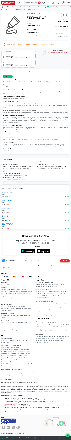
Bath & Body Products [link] (6, 291)
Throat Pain (61, 338)
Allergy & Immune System (7, 361)
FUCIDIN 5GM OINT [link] (7, 208)
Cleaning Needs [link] (5, 328)
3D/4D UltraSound (51, 291)
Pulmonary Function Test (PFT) (43, 297)
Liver (52, 303)
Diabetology (51, 324)
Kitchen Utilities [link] (27, 328)
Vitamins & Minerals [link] (16, 315)
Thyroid (41, 305)
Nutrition (14, 357)
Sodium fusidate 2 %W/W (33, 25)
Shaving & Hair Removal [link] (15, 293)
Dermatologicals (5, 359)
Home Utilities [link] (19, 328)
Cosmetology (38, 329)
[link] (8, 2)
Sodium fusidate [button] (7, 76)
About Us (4, 266)
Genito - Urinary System (6, 355)
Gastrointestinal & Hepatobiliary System (10, 347)
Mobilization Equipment (6, 373)
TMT (65, 291)
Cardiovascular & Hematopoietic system (10, 349)
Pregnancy (58, 307)
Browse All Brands (38, 266)
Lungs (55, 303)
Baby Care (9, 284)
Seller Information (32, 35)
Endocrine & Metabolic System (20, 355)
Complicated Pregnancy (58, 331)
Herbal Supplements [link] (26, 315)
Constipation (65, 336)
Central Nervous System (6, 351)
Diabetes (60, 305)
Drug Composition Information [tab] (35, 71)
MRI (36, 291)
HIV (63, 307)
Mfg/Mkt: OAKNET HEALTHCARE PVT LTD (36, 16)
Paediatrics (55, 322)
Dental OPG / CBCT (60, 293)
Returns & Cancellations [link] (50, 438)
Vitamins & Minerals (6, 357)
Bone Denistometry (51, 293)
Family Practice (48, 322)
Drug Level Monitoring (55, 311)
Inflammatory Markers (45, 315)
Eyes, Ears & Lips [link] (5, 293)
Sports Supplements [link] (5, 315)
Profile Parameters (49, 284)
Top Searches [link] (28, 340)
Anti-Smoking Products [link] (6, 310)
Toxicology (38, 311)
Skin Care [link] (3, 289)
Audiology (67, 331)
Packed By (39, 162)
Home (2, 9)
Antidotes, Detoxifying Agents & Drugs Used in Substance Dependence (17, 363)
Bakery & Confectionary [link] (11, 330)
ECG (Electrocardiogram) (47, 295)
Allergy (37, 305)
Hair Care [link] (24, 289)
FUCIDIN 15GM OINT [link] (7, 217)
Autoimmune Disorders (58, 313)
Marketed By (6, 171)
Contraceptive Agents (6, 353)
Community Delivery (60, 266)
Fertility (60, 303)
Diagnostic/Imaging (19, 375)
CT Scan (40, 291)
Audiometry (38, 295)
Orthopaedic (16, 373)
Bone (64, 305)
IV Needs (31, 371)
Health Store (6, 7)
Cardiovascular (11, 371)
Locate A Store (18, 266)
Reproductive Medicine (47, 329)
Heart (49, 303)
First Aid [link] (3, 306)
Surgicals (22, 373)
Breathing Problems (45, 340)
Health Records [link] (4, 340)
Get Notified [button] (59, 33)
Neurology (43, 327)
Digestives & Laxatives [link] (15, 308)
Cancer (42, 307)
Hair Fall (37, 340)
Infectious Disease (40, 313)
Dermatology (49, 327)
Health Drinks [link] (4, 299)
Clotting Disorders (45, 311)
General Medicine (40, 322)
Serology (56, 284)
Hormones (28, 351)
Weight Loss (58, 336)
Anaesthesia (4, 371)
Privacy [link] (38, 438)
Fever (56, 305)
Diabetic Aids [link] (25, 322)
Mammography (59, 291)
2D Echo (43, 293)
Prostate (53, 307)
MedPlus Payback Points (57, 7)
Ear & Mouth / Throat (24, 357)
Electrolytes (54, 315)
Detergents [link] (12, 328)
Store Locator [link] (21, 340)
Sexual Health (39, 342)
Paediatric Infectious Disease (42, 331)
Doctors (31, 7)
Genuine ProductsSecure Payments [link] (57, 52)
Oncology (27, 353)
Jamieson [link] (3, 317)
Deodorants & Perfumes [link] (26, 291)
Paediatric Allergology (59, 329)
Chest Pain (38, 336)
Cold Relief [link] (14, 306)
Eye (17, 357)
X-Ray (44, 291)
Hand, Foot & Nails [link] (26, 293)
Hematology (45, 286)
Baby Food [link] (3, 284)
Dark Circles (38, 338)
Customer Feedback (49, 266)
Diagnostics (23, 7)
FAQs (9, 266)
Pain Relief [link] (8, 306)
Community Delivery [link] (18, 438)
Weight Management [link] (6, 301)
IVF (51, 331)
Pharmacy (15, 7)
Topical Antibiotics (17, 9)
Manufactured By (7, 162)
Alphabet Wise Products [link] (6, 342)
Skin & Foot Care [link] (5, 308)
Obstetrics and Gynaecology (42, 324)
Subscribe (65, 261)
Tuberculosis (39, 309)
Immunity (38, 307)
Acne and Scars (54, 340)
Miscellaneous (4, 365)
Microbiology (61, 284)
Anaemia (51, 305)
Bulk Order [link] (6, 438)
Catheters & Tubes (23, 371)
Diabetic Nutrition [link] (17, 322)
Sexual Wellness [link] (16, 291)
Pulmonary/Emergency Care (7, 375)
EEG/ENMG (38, 293)
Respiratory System (25, 349)
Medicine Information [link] (6, 338)
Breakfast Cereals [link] (13, 299)
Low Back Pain (45, 338)
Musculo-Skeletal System (19, 351)
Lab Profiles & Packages (41, 303)
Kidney (64, 303)
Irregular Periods (54, 338)
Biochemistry (39, 286)
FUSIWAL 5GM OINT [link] (7, 201)
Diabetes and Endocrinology (61, 324)
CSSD (17, 371)
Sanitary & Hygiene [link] (11, 289)
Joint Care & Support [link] (22, 306)
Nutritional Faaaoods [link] (22, 299)
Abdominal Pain (62, 340)
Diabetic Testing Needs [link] (6, 322)
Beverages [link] (20, 330)
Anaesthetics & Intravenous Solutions (18, 359)
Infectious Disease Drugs (18, 353)
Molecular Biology (53, 286)
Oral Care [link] (18, 289)
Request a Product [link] (13, 340)
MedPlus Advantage (42, 7)
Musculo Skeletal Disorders (60, 309)
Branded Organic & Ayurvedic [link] (8, 332)
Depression (52, 336)
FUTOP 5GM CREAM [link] (7, 225)
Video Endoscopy (58, 295)
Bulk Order (4, 268)
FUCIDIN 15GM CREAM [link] (7, 193)
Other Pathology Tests (48, 309)
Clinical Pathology (40, 284)
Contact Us (11, 268)
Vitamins (46, 305)
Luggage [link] (3, 330)
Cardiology (38, 327)
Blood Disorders (48, 313)
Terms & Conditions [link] (65, 438)
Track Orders (28, 266)
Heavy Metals (64, 311)
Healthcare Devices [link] (25, 308)
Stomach (37, 315)
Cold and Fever (45, 336)
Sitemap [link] (30, 438)
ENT (54, 327)
